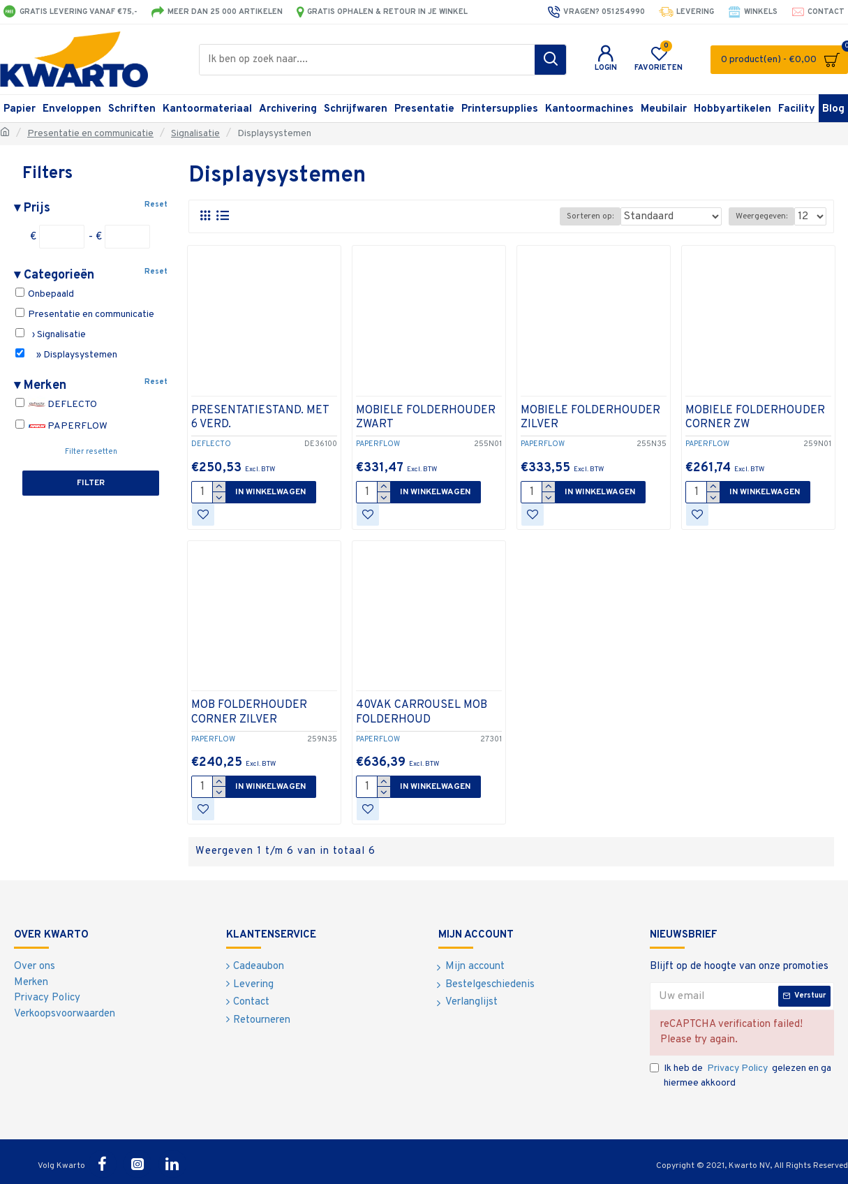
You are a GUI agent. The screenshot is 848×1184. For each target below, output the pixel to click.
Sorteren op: (611, 216)
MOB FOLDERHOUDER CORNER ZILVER (249, 712)
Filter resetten (91, 452)
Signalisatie (195, 134)
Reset (156, 204)
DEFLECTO (56, 404)
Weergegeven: (764, 216)
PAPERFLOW (61, 426)
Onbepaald (44, 294)
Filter (91, 483)
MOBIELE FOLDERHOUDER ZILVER (590, 418)
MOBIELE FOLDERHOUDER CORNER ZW (755, 418)
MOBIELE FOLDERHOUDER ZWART (426, 418)
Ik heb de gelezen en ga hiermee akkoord (740, 1075)
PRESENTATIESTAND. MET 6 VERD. (260, 418)
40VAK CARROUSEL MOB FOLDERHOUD (421, 712)
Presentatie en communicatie (90, 134)
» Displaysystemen (66, 354)
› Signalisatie (50, 334)
